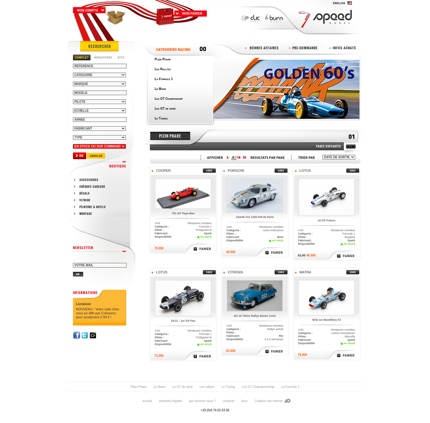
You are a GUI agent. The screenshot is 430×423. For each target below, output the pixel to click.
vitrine (84, 200)
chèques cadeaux (92, 186)
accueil (147, 401)
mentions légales (170, 401)
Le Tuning (228, 387)
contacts (228, 401)
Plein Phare (139, 387)
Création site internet (269, 401)
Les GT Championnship (258, 387)
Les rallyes (207, 387)
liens (244, 401)
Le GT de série (182, 387)
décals (84, 193)
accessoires (88, 180)
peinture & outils (92, 207)
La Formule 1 (290, 387)
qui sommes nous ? (202, 401)
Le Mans (159, 387)
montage (85, 214)
